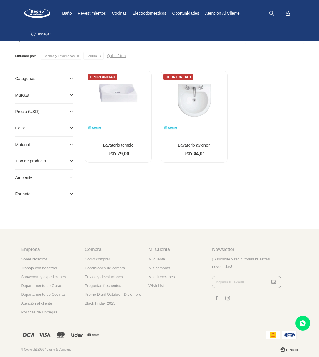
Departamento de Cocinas (43, 294)
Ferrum (91, 56)
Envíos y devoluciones (104, 277)
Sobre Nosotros (34, 259)
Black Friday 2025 (100, 303)
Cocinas (137, 13)
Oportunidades (204, 13)
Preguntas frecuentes (103, 285)
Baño (85, 13)
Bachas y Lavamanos (59, 56)
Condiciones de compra (105, 268)
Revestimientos (110, 13)
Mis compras (159, 268)
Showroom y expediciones (43, 277)
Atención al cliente (241, 13)
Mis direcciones (161, 277)
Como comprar (97, 259)
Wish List (156, 285)
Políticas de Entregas (39, 312)
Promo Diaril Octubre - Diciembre (113, 294)
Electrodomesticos (168, 13)
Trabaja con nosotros (39, 268)
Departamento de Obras (41, 285)
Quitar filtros (116, 56)
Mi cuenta (156, 259)
